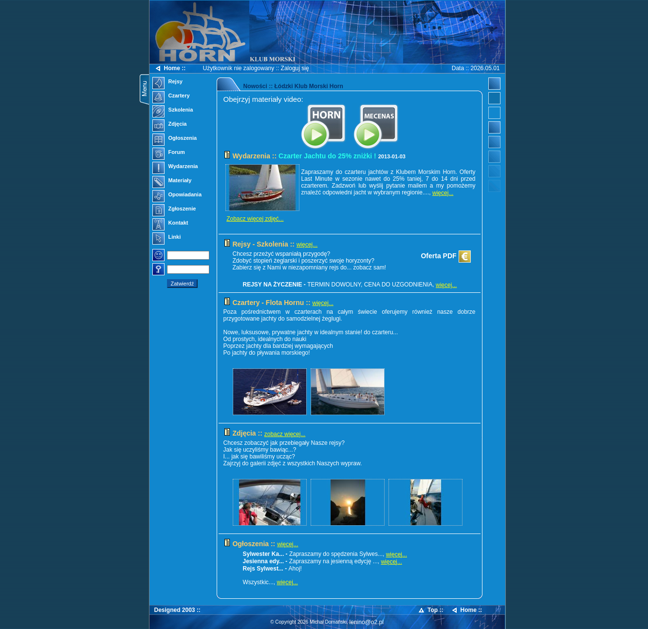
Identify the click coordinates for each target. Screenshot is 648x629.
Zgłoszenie (174, 209)
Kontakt (170, 224)
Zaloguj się (295, 68)
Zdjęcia (169, 125)
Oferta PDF (445, 257)
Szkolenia (172, 110)
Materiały (172, 181)
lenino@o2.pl (367, 622)
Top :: (430, 610)
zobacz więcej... (285, 434)
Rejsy (167, 82)
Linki (166, 238)
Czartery (171, 96)
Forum (168, 153)
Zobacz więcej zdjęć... (254, 218)
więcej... (442, 193)
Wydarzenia (175, 167)
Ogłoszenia (174, 139)
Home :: (170, 68)
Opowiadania (177, 195)
